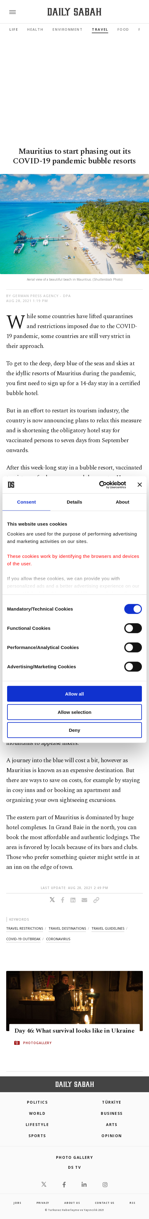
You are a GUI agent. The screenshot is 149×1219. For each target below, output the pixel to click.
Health (35, 29)
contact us (104, 1202)
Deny (74, 730)
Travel (100, 29)
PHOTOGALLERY (37, 1043)
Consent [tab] (26, 502)
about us (72, 1202)
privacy (42, 1202)
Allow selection (74, 711)
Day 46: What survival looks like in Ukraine (74, 1030)
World (37, 1113)
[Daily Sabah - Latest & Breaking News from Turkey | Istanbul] (74, 12)
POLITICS (37, 1102)
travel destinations (67, 928)
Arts (111, 1124)
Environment (68, 29)
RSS (132, 1202)
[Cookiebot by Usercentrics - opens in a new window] (99, 485)
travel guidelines (108, 928)
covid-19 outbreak (23, 938)
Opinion (111, 1135)
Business (112, 1113)
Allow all (74, 693)
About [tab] (122, 502)
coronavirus (58, 938)
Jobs (17, 1202)
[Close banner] (140, 485)
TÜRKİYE (111, 1102)
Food (123, 29)
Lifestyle (37, 1124)
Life (13, 29)
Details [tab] (74, 502)
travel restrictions (24, 928)
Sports (37, 1135)
